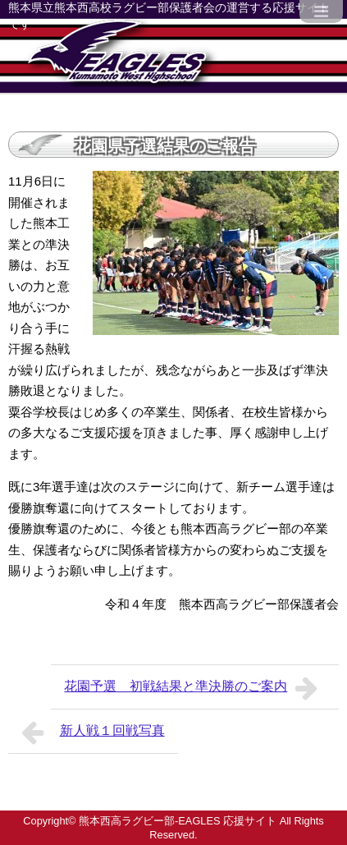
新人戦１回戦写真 (93, 732)
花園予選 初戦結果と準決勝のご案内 (195, 688)
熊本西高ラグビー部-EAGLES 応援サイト (177, 821)
